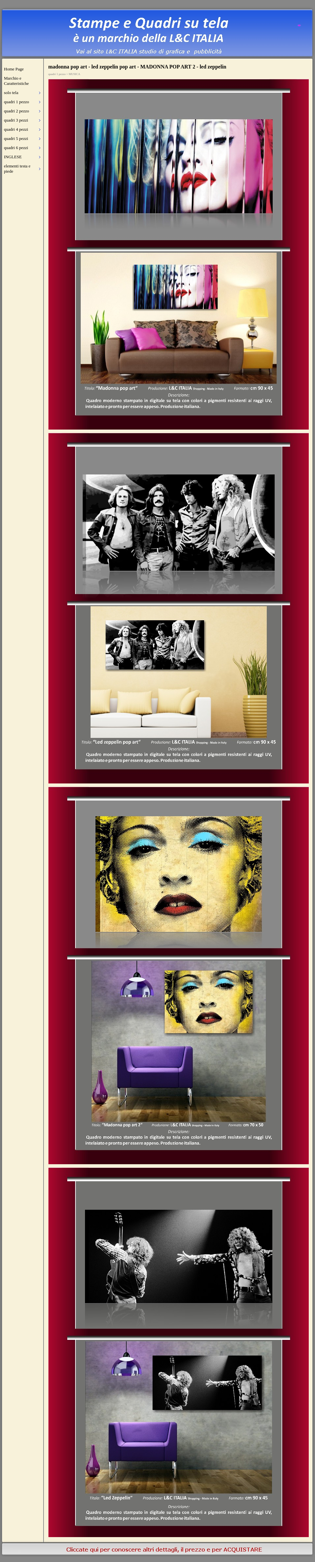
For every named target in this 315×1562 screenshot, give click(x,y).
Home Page (14, 69)
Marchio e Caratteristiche (16, 81)
